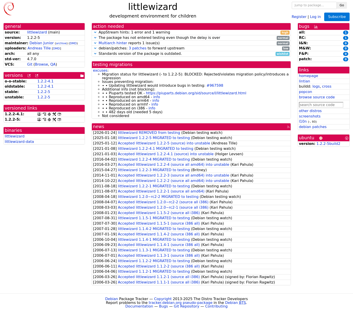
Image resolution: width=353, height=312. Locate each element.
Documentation (139, 306)
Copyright (163, 299)
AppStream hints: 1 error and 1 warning (191, 32)
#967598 (214, 85)
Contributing (216, 306)
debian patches (313, 127)
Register (299, 16)
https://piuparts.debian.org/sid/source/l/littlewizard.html (196, 93)
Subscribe (337, 17)
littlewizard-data (19, 141)
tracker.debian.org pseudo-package (181, 303)
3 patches (138, 48)
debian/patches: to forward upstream (191, 48)
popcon (305, 92)
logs (316, 86)
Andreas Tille (39, 48)
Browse (41, 64)
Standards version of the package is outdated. (191, 54)
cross (326, 86)
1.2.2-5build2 (328, 144)
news (98, 126)
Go (342, 5)
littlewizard (37, 32)
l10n (303, 121)
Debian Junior (41, 43)
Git (29, 64)
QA (53, 64)
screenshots (310, 116)
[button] (95, 32)
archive (61, 43)
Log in (315, 16)
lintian (304, 81)
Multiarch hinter (113, 43)
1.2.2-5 (43, 92)
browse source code (317, 97)
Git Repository (186, 306)
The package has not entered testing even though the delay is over (191, 38)
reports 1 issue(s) (191, 43)
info (156, 97)
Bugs (163, 306)
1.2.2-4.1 (45, 81)
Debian (111, 299)
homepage (308, 76)
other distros (310, 111)
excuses (100, 70)
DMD (73, 43)
